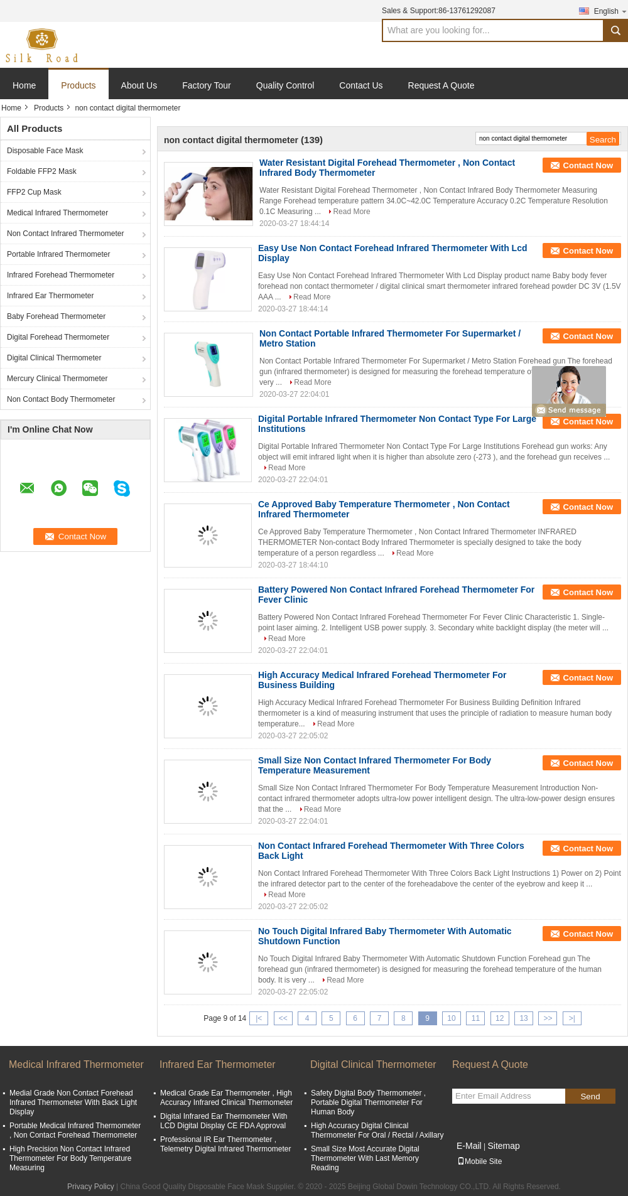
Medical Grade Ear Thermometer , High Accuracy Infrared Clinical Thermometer (226, 1098)
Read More (351, 211)
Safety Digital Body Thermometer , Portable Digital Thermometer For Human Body (368, 1102)
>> (547, 1018)
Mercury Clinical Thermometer (57, 378)
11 (476, 1018)
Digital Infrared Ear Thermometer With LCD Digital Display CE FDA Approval (224, 1121)
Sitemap (503, 1146)
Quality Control (285, 85)
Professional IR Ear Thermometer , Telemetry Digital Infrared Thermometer (225, 1144)
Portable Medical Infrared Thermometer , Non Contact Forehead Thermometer (75, 1130)
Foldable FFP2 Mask (42, 171)
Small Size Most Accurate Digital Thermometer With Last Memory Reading (365, 1158)
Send (590, 1096)
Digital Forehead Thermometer (58, 337)
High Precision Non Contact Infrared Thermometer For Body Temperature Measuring (70, 1158)
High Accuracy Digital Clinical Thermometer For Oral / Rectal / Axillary (377, 1130)
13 (523, 1018)
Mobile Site (479, 1161)
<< (283, 1018)
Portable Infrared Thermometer (59, 254)
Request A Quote (441, 85)
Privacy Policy (90, 1186)
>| (572, 1018)
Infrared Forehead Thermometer (60, 275)
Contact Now (588, 165)
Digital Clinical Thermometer (54, 357)
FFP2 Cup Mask (34, 192)
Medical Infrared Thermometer (57, 212)
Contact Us (360, 85)
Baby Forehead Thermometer (56, 316)
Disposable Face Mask (45, 150)
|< (259, 1018)
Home (24, 85)
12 (499, 1018)
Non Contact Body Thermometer (61, 399)
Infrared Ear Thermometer (50, 295)
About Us (139, 85)
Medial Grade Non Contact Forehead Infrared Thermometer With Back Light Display (73, 1102)
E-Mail (469, 1146)
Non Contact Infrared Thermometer (65, 233)
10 (451, 1018)
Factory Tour (206, 85)
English (611, 11)
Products (78, 85)
